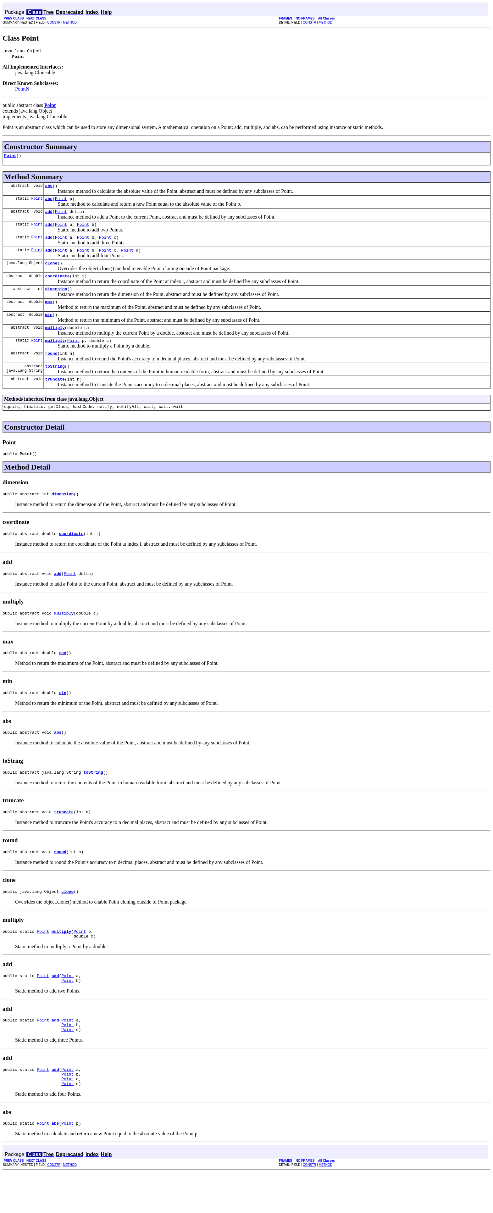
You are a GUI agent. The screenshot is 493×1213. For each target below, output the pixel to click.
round (51, 368)
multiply (54, 340)
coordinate (57, 285)
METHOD (70, 22)
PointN (22, 89)
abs (48, 188)
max (48, 313)
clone (51, 271)
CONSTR (53, 22)
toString (54, 382)
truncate (54, 396)
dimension (56, 299)
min (48, 327)
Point (10, 157)
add (48, 216)
